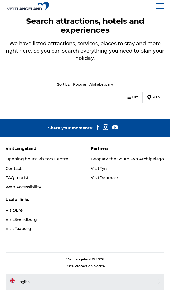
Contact (14, 168)
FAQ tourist (17, 177)
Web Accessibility (23, 186)
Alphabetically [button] (101, 84)
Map (153, 97)
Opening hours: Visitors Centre (37, 159)
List (132, 97)
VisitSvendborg (21, 219)
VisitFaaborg (18, 228)
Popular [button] (80, 84)
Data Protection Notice (85, 266)
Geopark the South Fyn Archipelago (127, 159)
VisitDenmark (105, 177)
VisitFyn (99, 168)
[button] (110, 6)
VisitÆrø (14, 210)
